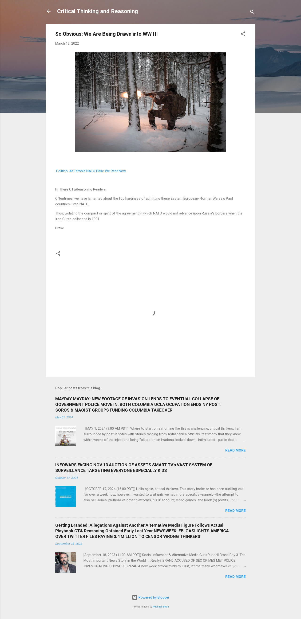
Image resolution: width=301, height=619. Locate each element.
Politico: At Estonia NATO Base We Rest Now (91, 171)
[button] (243, 34)
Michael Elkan (161, 606)
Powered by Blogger (150, 597)
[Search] (252, 13)
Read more (235, 450)
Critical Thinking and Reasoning (97, 11)
